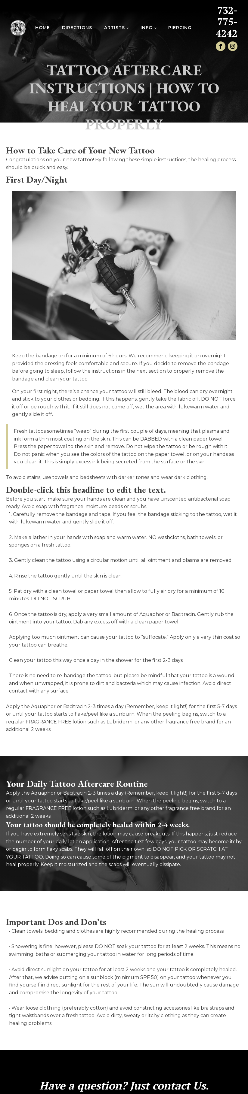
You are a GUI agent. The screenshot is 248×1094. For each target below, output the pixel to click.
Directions (77, 27)
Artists (114, 27)
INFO (147, 27)
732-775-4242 (226, 22)
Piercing (179, 27)
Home (42, 27)
